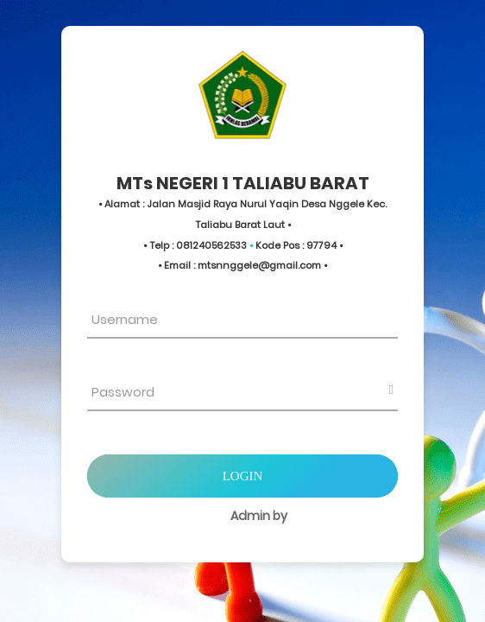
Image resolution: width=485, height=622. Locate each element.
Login (243, 476)
